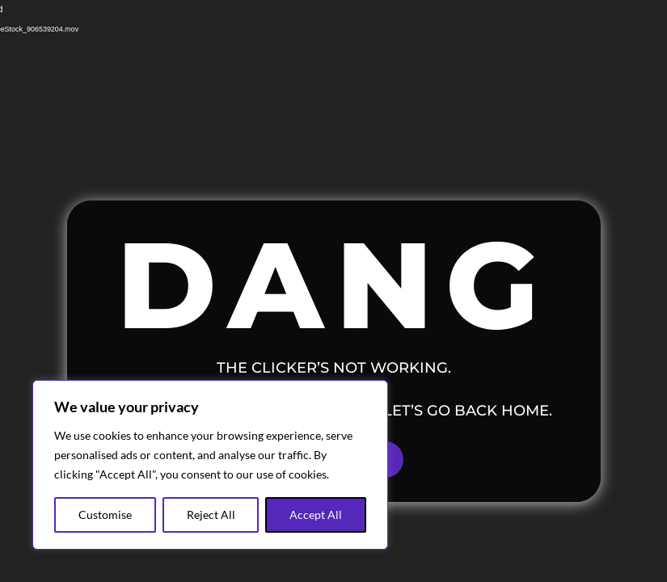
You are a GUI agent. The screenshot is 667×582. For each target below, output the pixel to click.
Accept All (315, 514)
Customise (105, 514)
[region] (210, 465)
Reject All (211, 514)
